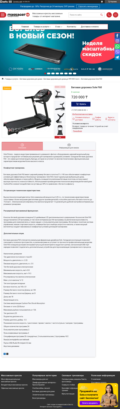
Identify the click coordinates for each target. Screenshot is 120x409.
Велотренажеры (38, 398)
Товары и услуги (41, 27)
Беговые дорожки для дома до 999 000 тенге (61, 79)
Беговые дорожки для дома (31, 79)
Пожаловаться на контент (71, 407)
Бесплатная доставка (84, 114)
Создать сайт (17, 2)
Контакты (71, 27)
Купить (83, 104)
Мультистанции (68, 394)
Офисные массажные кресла (12, 388)
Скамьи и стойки (68, 385)
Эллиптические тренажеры (43, 395)
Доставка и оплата (90, 27)
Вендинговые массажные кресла (14, 385)
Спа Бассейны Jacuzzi (41, 388)
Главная (25, 27)
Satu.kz (70, 404)
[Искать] (101, 15)
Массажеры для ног (40, 379)
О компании (96, 379)
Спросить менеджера (88, 6)
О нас (57, 27)
